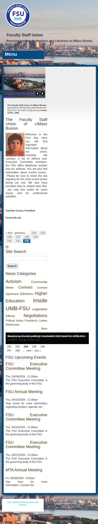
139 (35, 236)
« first (9, 232)
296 (42, 346)
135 (42, 232)
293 (17, 346)
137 (18, 236)
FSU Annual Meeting (24, 391)
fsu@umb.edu (34, 110)
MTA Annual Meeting (24, 470)
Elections (26, 293)
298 (17, 350)
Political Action (15, 320)
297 (9, 350)
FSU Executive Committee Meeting (26, 366)
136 (9, 236)
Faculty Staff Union (24, 35)
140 (9, 240)
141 (18, 240)
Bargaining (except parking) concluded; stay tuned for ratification (46, 336)
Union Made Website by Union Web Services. (23, 503)
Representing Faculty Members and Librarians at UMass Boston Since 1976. (48, 42)
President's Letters (36, 320)
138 (26, 236)
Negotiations (35, 315)
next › (29, 350)
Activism (14, 281)
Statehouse (12, 324)
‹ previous (19, 232)
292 (9, 346)
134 (34, 232)
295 (34, 346)
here (20, 481)
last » (37, 350)
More (44, 328)
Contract (25, 287)
